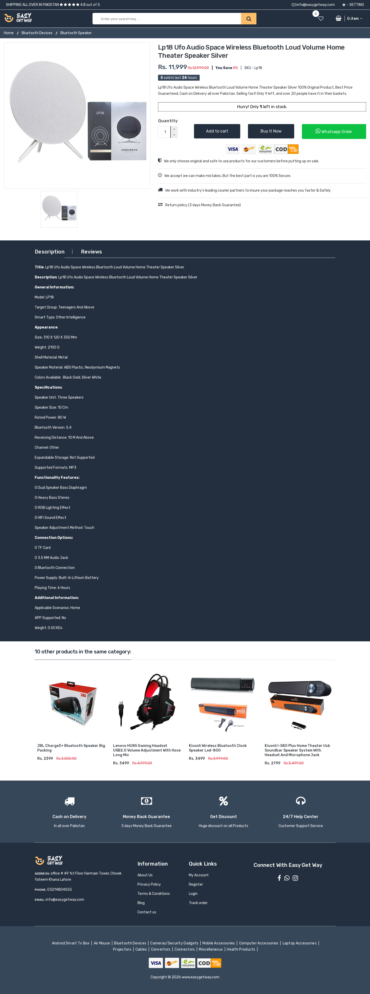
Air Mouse (102, 943)
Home (9, 33)
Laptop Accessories (300, 943)
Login (193, 894)
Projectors (122, 949)
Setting (353, 5)
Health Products (241, 949)
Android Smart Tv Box (71, 943)
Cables (142, 949)
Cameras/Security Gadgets (175, 943)
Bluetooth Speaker (76, 33)
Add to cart (217, 131)
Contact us (146, 912)
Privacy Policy (149, 884)
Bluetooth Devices (37, 33)
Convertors (161, 949)
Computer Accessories (259, 943)
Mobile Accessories (219, 943)
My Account (199, 875)
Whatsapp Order (334, 131)
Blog (141, 903)
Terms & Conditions (153, 894)
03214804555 (59, 889)
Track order (198, 903)
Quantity (168, 120)
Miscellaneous (211, 949)
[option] (77, 115)
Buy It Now (271, 131)
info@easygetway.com (313, 5)
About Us (145, 875)
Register (196, 884)
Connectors (185, 949)
